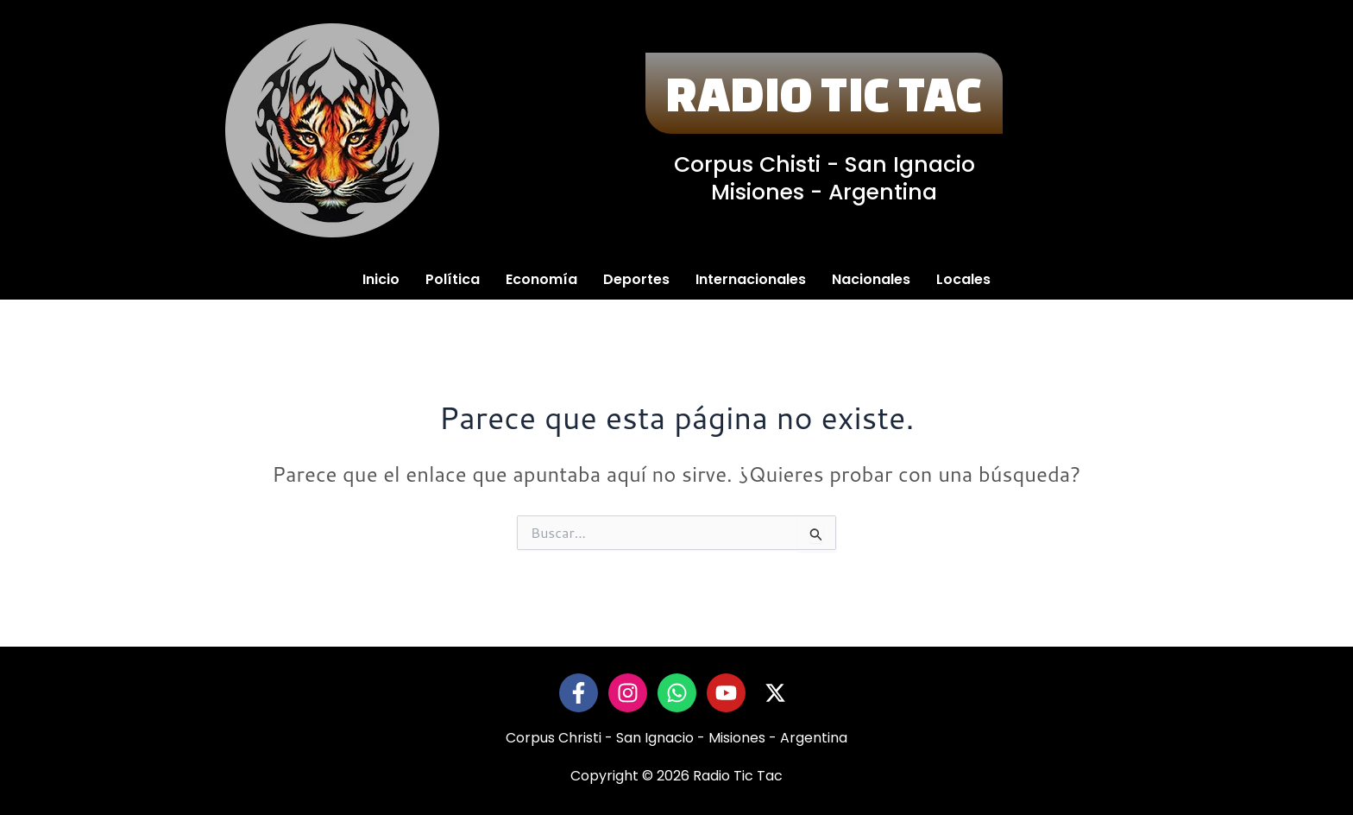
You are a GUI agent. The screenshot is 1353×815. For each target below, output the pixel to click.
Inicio (381, 279)
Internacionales (750, 279)
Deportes (636, 279)
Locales (963, 279)
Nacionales (871, 279)
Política (452, 279)
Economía (541, 279)
